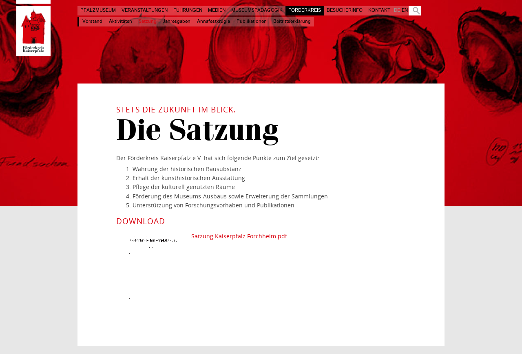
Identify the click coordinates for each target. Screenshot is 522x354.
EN (405, 10)
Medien (217, 10)
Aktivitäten (120, 21)
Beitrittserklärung (292, 21)
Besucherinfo (345, 10)
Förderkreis (304, 10)
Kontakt (379, 10)
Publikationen (252, 21)
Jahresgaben (176, 21)
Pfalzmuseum (98, 10)
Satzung (148, 21)
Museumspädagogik (257, 10)
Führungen (187, 10)
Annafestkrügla (213, 21)
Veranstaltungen (145, 10)
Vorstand (92, 21)
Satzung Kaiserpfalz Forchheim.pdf (239, 236)
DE (397, 10)
